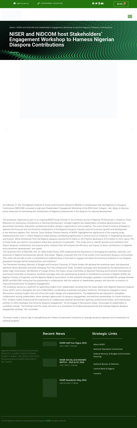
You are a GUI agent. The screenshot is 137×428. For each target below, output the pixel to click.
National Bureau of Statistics (106, 364)
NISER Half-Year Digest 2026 (73, 343)
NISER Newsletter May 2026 (73, 380)
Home (12, 27)
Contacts (97, 373)
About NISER (99, 344)
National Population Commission (108, 349)
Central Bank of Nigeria (104, 368)
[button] (130, 16)
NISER (48, 420)
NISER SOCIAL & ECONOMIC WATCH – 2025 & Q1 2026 (73, 361)
